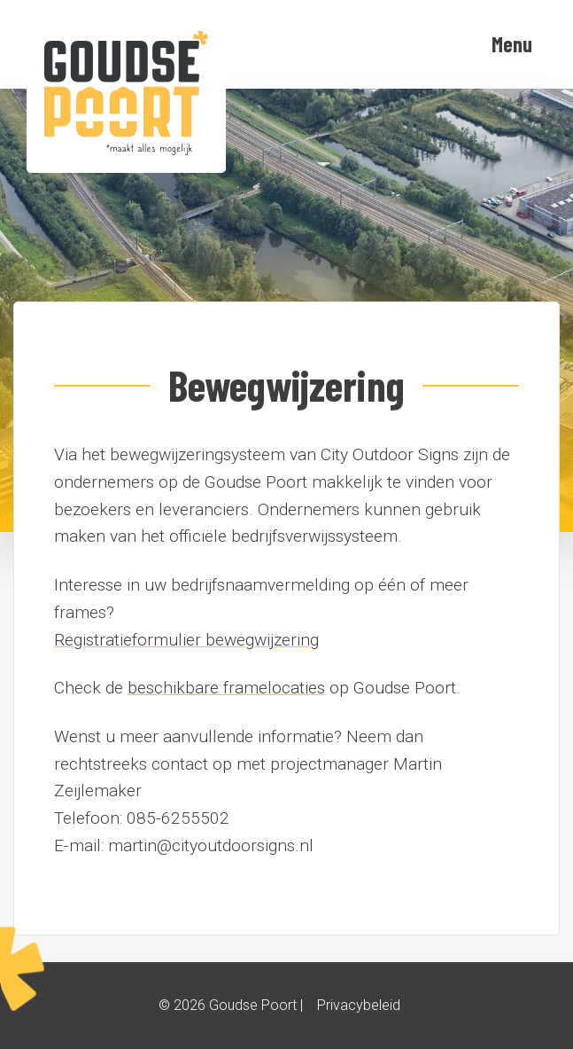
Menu (512, 44)
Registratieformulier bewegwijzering (186, 640)
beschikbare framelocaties (226, 687)
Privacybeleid (358, 1005)
